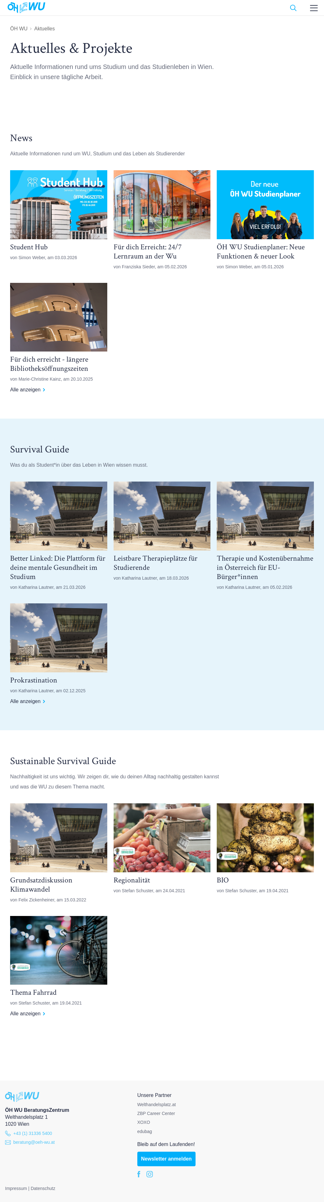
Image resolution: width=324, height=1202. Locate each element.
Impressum (16, 1188)
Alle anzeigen (27, 389)
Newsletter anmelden (166, 1159)
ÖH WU (19, 28)
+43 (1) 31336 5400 (28, 1133)
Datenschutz (43, 1188)
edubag (144, 1131)
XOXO (143, 1122)
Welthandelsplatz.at (156, 1104)
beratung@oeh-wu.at (30, 1142)
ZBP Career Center (156, 1113)
